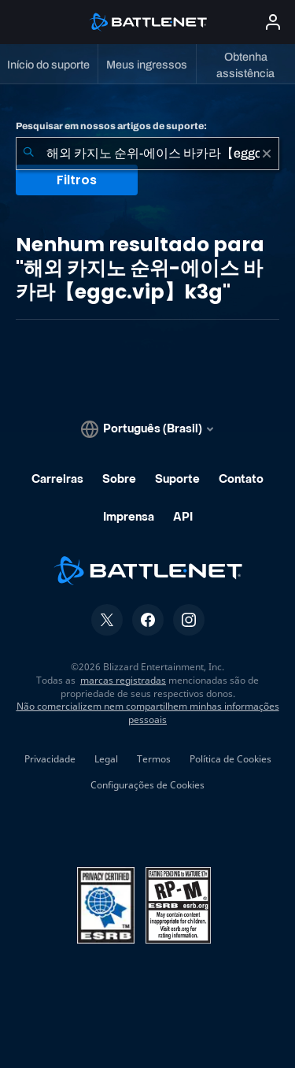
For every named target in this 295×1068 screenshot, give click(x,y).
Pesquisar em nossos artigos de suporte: (111, 126)
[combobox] (147, 153)
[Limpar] (266, 153)
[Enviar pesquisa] (28, 153)
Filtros (77, 180)
